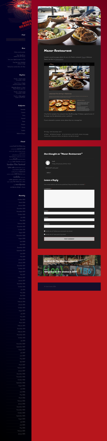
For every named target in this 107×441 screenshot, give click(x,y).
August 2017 (22, 271)
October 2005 (21, 413)
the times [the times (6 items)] (16, 181)
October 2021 (21, 229)
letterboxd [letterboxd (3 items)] (22, 161)
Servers (23, 127)
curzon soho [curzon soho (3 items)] (11, 151)
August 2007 (22, 349)
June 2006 (22, 392)
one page (85, 134)
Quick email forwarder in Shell (20, 79)
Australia (23, 109)
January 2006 (21, 404)
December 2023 (21, 208)
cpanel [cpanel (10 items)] (19, 149)
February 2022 (21, 223)
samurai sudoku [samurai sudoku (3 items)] (10, 174)
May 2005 (22, 428)
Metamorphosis (59, 59)
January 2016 (21, 304)
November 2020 (21, 235)
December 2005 (21, 407)
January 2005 (21, 434)
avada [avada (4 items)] (11, 146)
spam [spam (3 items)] (24, 174)
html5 (76, 134)
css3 (72, 134)
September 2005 (20, 416)
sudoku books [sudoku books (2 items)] (23, 177)
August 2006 (21, 386)
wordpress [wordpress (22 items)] (20, 184)
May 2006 (22, 395)
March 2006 (22, 398)
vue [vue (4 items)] (14, 184)
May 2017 (22, 274)
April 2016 (22, 295)
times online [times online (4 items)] (22, 181)
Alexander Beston (16, 87)
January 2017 (21, 280)
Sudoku (23, 130)
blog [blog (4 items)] (24, 146)
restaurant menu (56, 136)
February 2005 (21, 431)
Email (46, 217)
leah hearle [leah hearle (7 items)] (16, 161)
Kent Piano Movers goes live (19, 88)
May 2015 (22, 316)
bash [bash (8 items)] (15, 146)
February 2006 (21, 401)
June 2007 (22, 355)
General (23, 118)
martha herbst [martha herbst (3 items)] (18, 167)
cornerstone (67, 134)
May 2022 (22, 220)
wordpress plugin (73, 136)
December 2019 (21, 247)
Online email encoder (19, 52)
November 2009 (20, 343)
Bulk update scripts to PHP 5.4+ (20, 97)
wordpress (64, 136)
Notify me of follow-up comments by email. (59, 231)
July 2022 (22, 217)
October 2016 (21, 286)
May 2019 (22, 256)
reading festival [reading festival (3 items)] (14, 171)
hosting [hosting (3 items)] (11, 159)
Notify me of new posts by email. (55, 234)
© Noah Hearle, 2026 (50, 286)
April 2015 (22, 319)
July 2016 (23, 289)
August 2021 (22, 232)
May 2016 (22, 292)
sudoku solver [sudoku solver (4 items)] (21, 179)
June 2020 (22, 241)
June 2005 (22, 425)
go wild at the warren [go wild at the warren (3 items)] (20, 156)
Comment (48, 189)
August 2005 (21, 419)
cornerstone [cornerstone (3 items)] (14, 149)
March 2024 (22, 202)
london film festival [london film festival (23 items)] (16, 164)
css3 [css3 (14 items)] (23, 149)
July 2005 (22, 422)
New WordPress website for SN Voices (19, 56)
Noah (15, 79)
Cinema (23, 112)
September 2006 (20, 383)
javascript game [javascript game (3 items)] (21, 159)
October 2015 (21, 307)
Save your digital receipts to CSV (16, 59)
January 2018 (21, 262)
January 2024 (21, 205)
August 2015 (22, 310)
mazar (80, 134)
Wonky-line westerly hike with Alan (16, 66)
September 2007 (20, 346)
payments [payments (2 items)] (23, 167)
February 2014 (21, 331)
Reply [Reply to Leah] (49, 173)
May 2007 (22, 358)
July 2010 (23, 340)
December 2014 (21, 328)
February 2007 (21, 368)
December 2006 (21, 374)
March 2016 (22, 298)
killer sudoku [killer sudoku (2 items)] (10, 161)
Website (47, 224)
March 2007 (22, 365)
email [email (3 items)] (20, 153)
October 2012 (21, 337)
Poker (23, 121)
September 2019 (21, 250)
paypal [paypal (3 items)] (14, 169)
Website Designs (21, 133)
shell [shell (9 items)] (15, 174)
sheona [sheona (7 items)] (20, 174)
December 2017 (21, 265)
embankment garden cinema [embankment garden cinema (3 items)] (18, 154)
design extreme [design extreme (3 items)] (21, 151)
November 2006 (20, 376)
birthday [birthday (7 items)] (19, 146)
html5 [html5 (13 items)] (15, 159)
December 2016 (21, 283)
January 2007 (21, 371)
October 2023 (21, 214)
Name (46, 211)
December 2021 (21, 226)
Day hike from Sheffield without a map (19, 63)
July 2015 (23, 313)
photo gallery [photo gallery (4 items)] (19, 169)
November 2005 (20, 410)
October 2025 (21, 199)
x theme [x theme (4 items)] (23, 187)
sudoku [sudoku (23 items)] (16, 177)
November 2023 (21, 211)
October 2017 (21, 268)
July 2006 (22, 389)
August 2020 (22, 238)
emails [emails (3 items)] (23, 153)
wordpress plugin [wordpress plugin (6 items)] (15, 187)
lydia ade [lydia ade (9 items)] (11, 167)
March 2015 (22, 322)
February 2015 (21, 325)
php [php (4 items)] (24, 169)
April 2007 (22, 361)
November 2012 (21, 334)
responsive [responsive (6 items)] (22, 171)
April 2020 (22, 244)
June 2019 (22, 253)
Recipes (23, 124)
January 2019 (21, 259)
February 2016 (21, 301)
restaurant (47, 136)
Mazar (83, 57)
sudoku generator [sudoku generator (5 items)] (13, 179)
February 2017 (21, 277)
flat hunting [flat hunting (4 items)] (12, 156)
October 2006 (21, 379)
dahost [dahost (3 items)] (16, 151)
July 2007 (22, 352)
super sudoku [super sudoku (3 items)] (10, 181)
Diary (23, 115)
